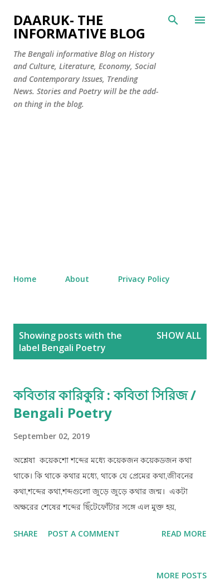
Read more (184, 533)
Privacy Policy (144, 279)
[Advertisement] (110, 192)
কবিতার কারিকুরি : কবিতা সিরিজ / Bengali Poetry (104, 404)
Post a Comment (84, 533)
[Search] (173, 20)
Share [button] (25, 533)
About (77, 279)
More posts (182, 575)
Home (24, 279)
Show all (179, 335)
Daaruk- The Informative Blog (79, 26)
